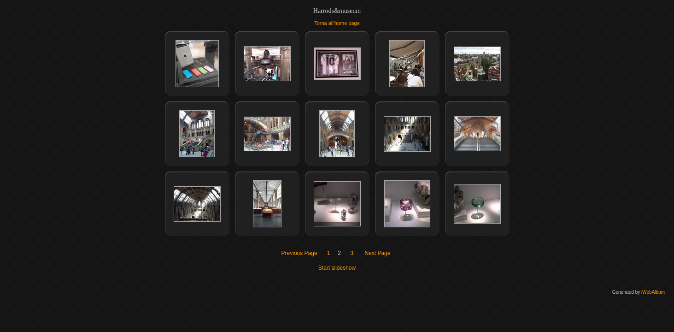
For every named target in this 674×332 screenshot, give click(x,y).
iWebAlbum (653, 292)
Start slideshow (337, 268)
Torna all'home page (337, 23)
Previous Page (299, 253)
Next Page (377, 253)
